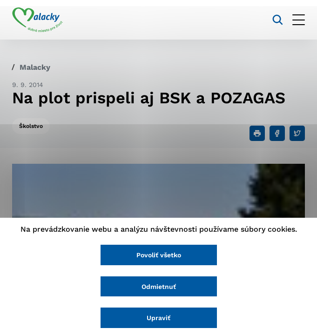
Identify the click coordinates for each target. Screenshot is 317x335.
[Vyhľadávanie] (277, 19)
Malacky (35, 67)
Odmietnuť (159, 286)
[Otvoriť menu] (298, 19)
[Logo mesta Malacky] (37, 20)
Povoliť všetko (158, 255)
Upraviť (158, 318)
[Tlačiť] (257, 133)
